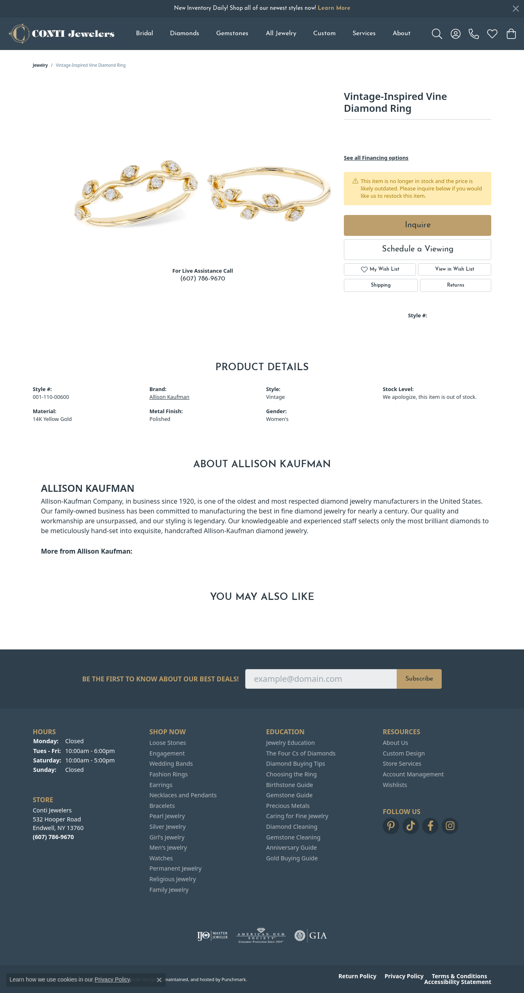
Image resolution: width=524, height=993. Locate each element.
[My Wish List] (492, 33)
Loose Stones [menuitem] (167, 742)
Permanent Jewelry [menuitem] (175, 868)
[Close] (516, 8)
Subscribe (419, 679)
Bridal (144, 33)
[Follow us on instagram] (450, 826)
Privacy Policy (403, 976)
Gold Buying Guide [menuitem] (292, 858)
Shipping (381, 285)
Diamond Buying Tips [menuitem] (295, 763)
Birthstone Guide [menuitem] (289, 784)
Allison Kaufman (169, 396)
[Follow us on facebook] (430, 826)
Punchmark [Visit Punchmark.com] (233, 979)
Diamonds (184, 33)
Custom (324, 33)
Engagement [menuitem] (167, 753)
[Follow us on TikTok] (410, 826)
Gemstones (232, 33)
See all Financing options (376, 157)
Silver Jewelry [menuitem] (167, 826)
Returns (455, 285)
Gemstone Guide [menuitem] (289, 795)
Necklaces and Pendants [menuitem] (183, 795)
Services (364, 33)
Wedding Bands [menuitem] (171, 763)
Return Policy (358, 976)
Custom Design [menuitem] (404, 753)
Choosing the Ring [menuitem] (291, 774)
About (402, 33)
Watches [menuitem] (161, 858)
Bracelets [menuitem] (162, 806)
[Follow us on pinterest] (391, 826)
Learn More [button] (334, 8)
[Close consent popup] (159, 979)
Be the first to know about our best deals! (160, 679)
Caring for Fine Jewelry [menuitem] (297, 816)
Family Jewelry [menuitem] (169, 889)
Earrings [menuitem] (160, 784)
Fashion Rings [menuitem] (168, 774)
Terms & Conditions (459, 976)
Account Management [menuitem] (413, 774)
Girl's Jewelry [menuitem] (166, 837)
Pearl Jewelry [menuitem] (167, 816)
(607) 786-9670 (202, 279)
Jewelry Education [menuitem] (290, 742)
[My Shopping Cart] (511, 33)
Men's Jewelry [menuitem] (168, 847)
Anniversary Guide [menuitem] (291, 847)
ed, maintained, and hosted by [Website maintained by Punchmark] (188, 979)
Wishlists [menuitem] (395, 784)
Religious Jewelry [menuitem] (172, 879)
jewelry (40, 65)
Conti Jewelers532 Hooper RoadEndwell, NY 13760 (58, 823)
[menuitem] (212, 935)
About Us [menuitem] (395, 742)
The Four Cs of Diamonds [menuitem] (301, 753)
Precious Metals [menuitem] (287, 806)
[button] (87, 732)
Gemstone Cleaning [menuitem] (293, 837)
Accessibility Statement (457, 982)
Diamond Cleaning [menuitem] (291, 826)
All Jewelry (281, 33)
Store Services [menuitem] (402, 763)
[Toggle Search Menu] (437, 33)
